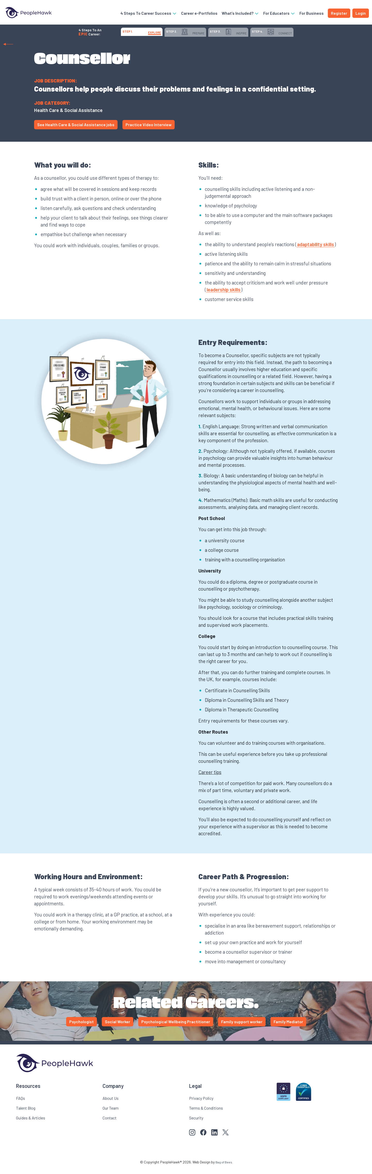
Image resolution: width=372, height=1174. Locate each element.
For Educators (279, 14)
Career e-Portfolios (199, 14)
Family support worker (241, 1027)
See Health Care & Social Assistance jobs (75, 129)
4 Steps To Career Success (148, 14)
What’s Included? (240, 14)
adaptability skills (315, 250)
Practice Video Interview (149, 129)
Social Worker (117, 1027)
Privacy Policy (201, 1103)
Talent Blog (25, 1113)
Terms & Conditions (206, 1113)
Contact (110, 1123)
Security (196, 1123)
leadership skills (224, 295)
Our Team (111, 1113)
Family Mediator (288, 1027)
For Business (311, 14)
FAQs (20, 1103)
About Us (111, 1103)
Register (339, 14)
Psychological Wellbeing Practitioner (175, 1027)
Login (360, 14)
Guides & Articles (30, 1123)
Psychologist (81, 1027)
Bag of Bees (223, 1167)
